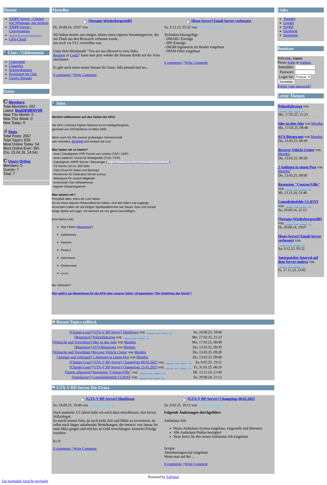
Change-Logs (80, 332)
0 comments (62, 75)
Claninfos (16, 66)
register (305, 62)
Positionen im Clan (23, 74)
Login (74, 55)
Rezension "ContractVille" (112, 372)
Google (288, 23)
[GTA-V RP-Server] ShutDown (116, 332)
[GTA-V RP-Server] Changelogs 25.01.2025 (125, 367)
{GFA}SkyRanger (102, 27)
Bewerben (84, 227)
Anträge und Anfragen (74, 357)
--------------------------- (25, 35)
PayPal (288, 27)
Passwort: (287, 72)
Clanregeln (17, 62)
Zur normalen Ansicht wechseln (25, 481)
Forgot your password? (294, 86)
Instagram (290, 35)
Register (59, 55)
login (291, 62)
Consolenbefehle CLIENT (112, 377)
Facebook (290, 31)
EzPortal (172, 477)
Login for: (286, 77)
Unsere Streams (20, 78)
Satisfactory (81, 377)
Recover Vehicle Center (110, 352)
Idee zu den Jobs (105, 342)
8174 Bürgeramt (104, 347)
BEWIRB (77, 141)
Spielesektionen (20, 70)
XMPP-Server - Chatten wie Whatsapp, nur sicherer (29, 21)
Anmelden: (286, 67)
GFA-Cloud (17, 39)
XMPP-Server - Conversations (20, 29)
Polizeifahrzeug (104, 337)
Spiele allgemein (78, 372)
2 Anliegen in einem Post (111, 357)
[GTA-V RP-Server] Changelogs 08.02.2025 (125, 362)
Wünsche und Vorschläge (72, 342)
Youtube (289, 19)
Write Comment (85, 75)
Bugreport (83, 337)
